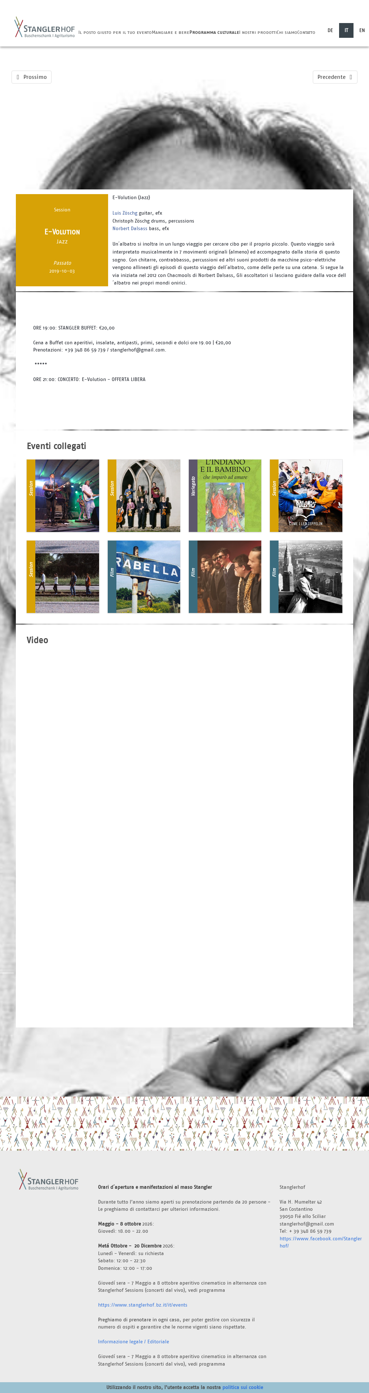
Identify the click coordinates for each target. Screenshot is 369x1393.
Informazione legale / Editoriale (133, 1341)
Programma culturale (214, 32)
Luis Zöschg (124, 213)
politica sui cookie (242, 1387)
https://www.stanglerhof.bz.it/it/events (142, 1305)
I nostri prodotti (258, 32)
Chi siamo (287, 32)
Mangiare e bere (170, 32)
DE (330, 30)
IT (346, 30)
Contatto (306, 32)
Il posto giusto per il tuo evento (115, 32)
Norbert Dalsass (129, 228)
